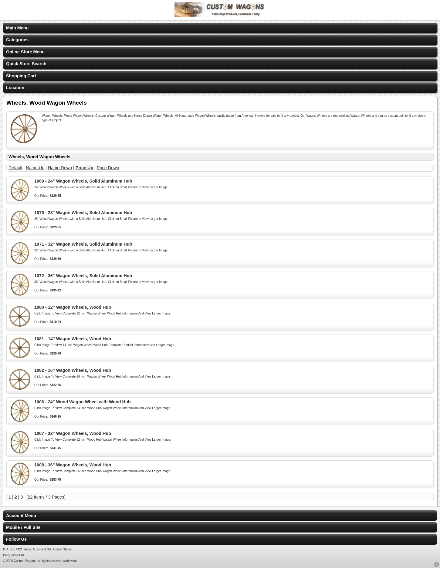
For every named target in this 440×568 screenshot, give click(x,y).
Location (15, 87)
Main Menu (17, 27)
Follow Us (16, 539)
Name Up (35, 167)
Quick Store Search (26, 63)
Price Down (108, 167)
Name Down (60, 167)
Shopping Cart (21, 75)
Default (15, 167)
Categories (17, 39)
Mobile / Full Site (23, 527)
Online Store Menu (25, 51)
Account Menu (21, 515)
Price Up (84, 167)
